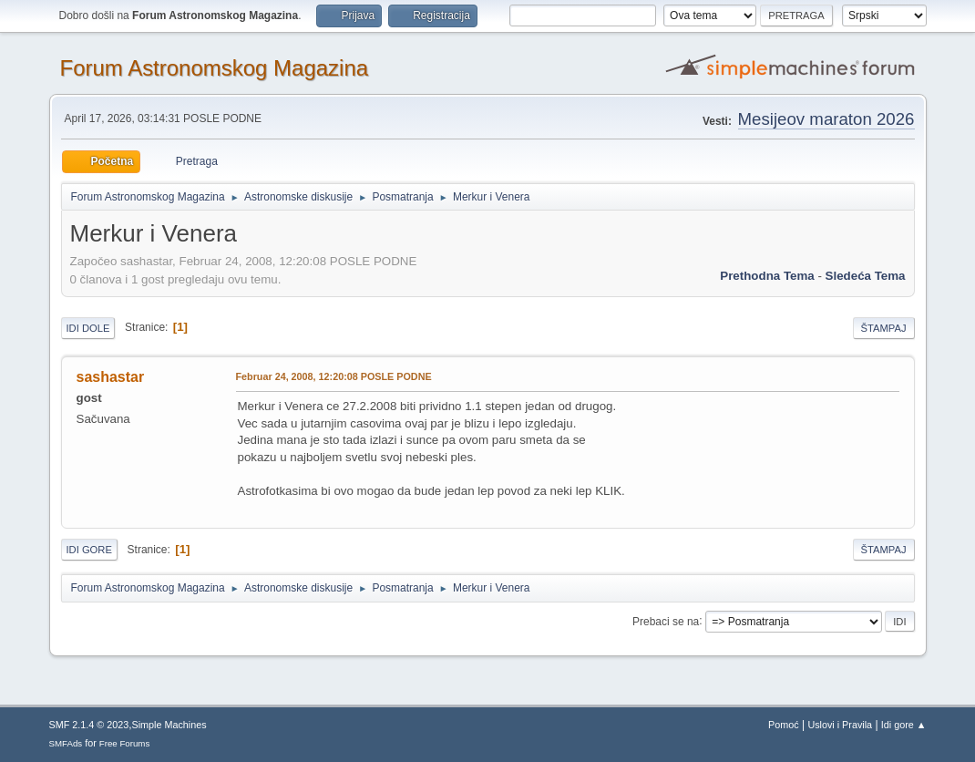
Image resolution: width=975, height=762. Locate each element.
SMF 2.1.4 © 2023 (89, 724)
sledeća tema (866, 276)
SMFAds (66, 743)
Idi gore (89, 549)
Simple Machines (169, 724)
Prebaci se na (665, 620)
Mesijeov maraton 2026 (826, 119)
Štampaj (884, 328)
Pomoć (783, 724)
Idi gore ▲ (904, 724)
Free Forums (124, 743)
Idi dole (88, 328)
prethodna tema (767, 276)
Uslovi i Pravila (839, 724)
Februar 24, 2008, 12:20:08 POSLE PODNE (334, 376)
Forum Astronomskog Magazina (214, 68)
